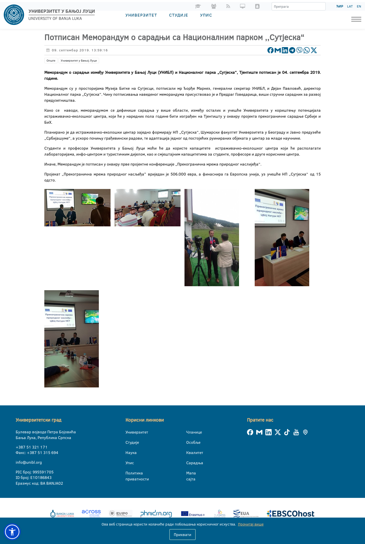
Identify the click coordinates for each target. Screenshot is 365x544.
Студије (178, 15)
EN (359, 6)
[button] (12, 532)
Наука (128, 452)
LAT (350, 6)
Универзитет (141, 15)
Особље (189, 442)
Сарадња (189, 462)
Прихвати (182, 534)
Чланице (189, 432)
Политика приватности (128, 473)
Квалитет (189, 452)
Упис (206, 15)
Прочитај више (251, 524)
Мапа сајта (189, 473)
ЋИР (339, 6)
